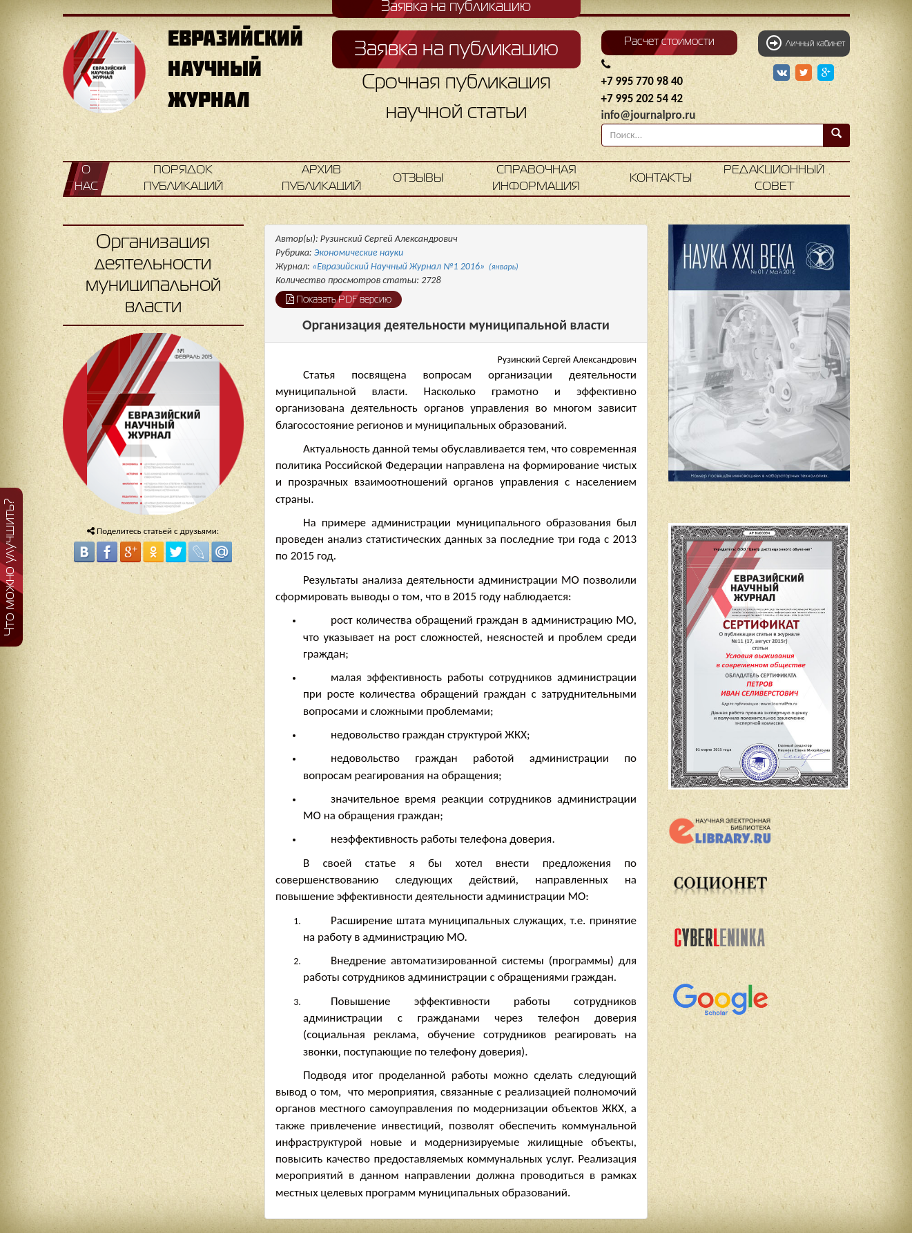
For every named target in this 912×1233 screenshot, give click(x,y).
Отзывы (418, 178)
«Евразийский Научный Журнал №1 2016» (415, 266)
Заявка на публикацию (456, 50)
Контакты (661, 178)
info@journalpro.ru (648, 115)
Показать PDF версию (338, 299)
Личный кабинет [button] (805, 42)
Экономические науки (359, 252)
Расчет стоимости (669, 42)
